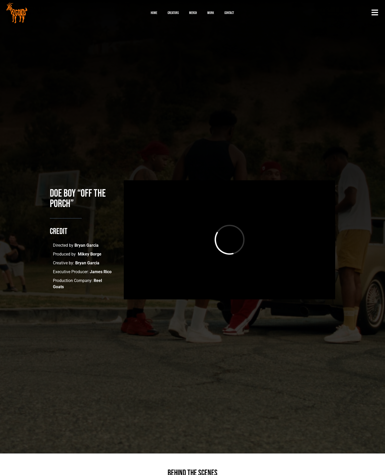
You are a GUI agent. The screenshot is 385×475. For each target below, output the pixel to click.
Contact (229, 13)
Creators (173, 13)
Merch (193, 13)
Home (154, 13)
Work (210, 13)
